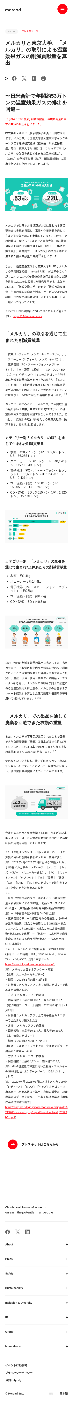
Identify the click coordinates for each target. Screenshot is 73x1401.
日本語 (64, 1393)
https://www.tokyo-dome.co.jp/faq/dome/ (29, 964)
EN (51, 1393)
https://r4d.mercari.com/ (27, 316)
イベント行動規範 (16, 1365)
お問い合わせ (13, 1380)
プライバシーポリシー (19, 1372)
